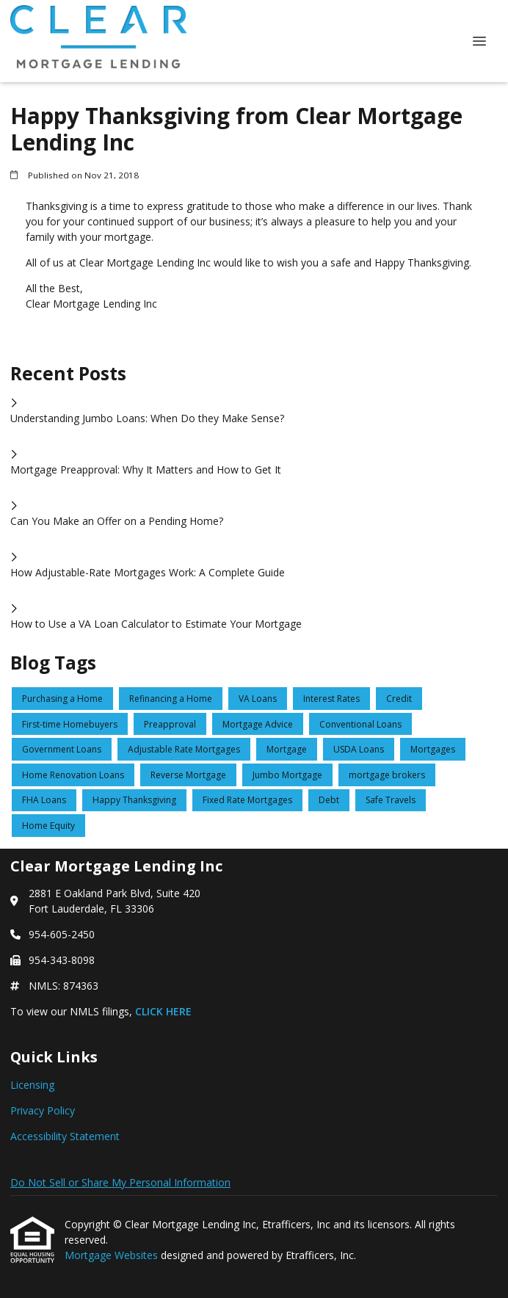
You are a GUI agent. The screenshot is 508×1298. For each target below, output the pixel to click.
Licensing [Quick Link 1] (32, 1085)
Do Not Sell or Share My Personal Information (120, 1182)
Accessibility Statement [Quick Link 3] (65, 1136)
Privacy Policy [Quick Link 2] (42, 1110)
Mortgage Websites (113, 1255)
